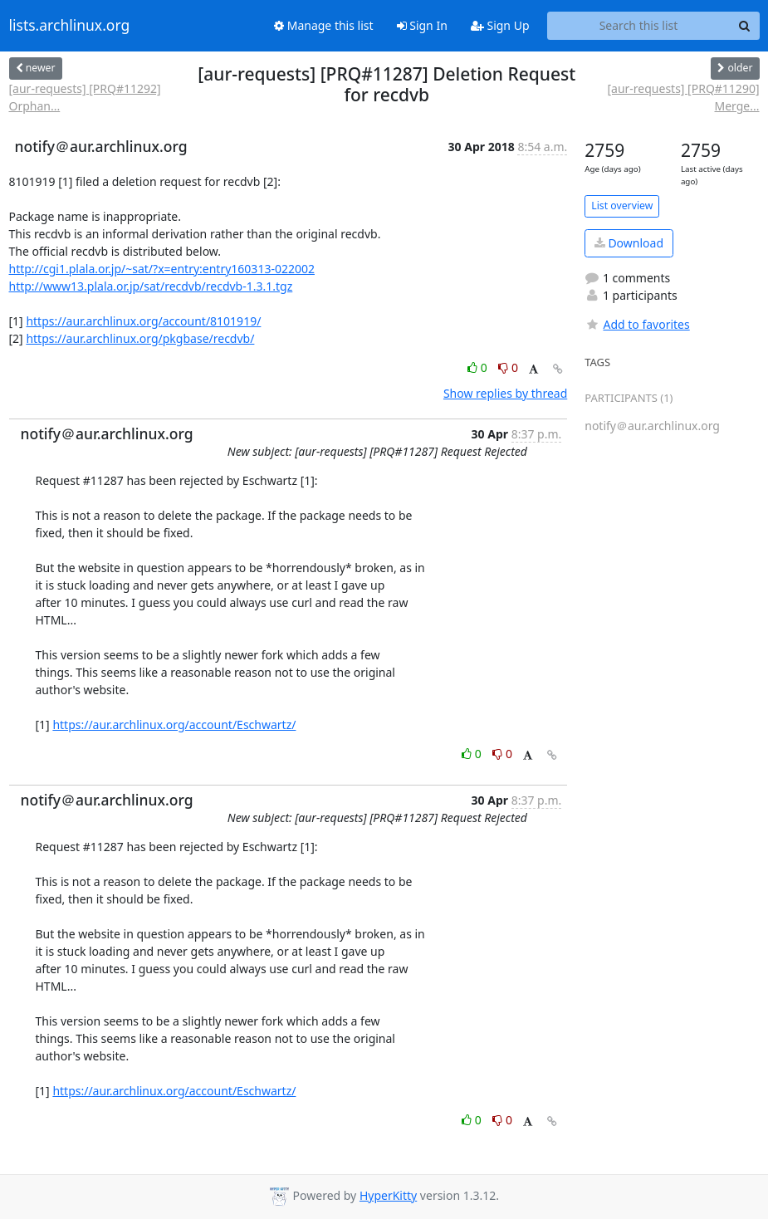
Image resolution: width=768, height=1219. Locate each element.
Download (628, 243)
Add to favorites (637, 324)
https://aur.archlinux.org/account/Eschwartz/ (174, 724)
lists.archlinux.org (69, 26)
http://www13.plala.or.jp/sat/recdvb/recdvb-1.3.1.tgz (151, 286)
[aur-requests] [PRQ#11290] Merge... (683, 97)
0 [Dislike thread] (508, 367)
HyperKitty (388, 1195)
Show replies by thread (505, 393)
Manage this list (324, 25)
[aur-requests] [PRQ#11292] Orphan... (85, 97)
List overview (622, 205)
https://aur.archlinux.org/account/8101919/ (143, 321)
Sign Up (500, 25)
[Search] (745, 26)
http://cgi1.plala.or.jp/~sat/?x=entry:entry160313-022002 (162, 269)
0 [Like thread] (478, 367)
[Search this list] (639, 26)
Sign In (422, 25)
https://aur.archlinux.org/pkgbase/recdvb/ (140, 338)
